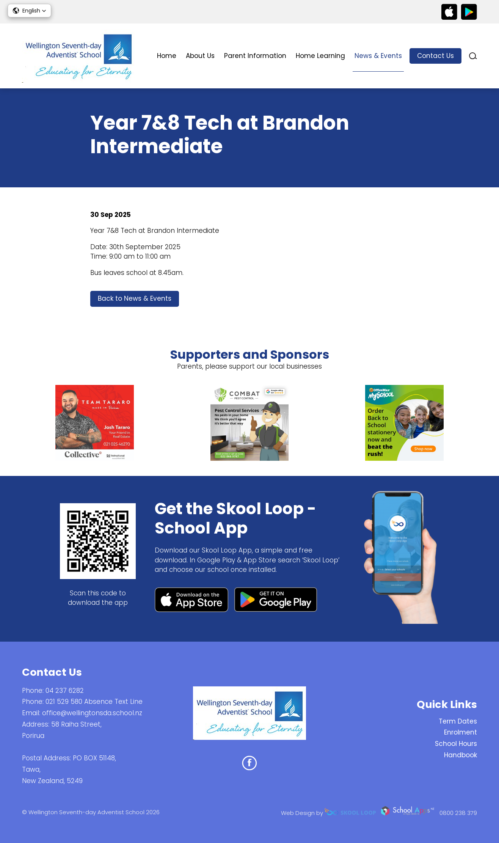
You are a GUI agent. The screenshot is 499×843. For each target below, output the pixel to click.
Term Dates (458, 721)
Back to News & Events (134, 298)
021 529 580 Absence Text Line (94, 701)
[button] (29, 10)
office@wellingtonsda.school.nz (92, 712)
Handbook (460, 755)
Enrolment (460, 732)
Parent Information (255, 55)
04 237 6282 (65, 690)
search (473, 56)
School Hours (456, 743)
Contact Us (435, 55)
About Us (200, 55)
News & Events (378, 55)
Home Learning (320, 55)
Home (166, 55)
